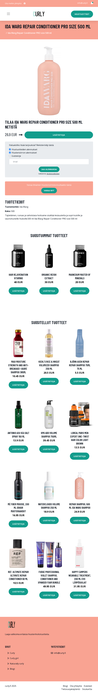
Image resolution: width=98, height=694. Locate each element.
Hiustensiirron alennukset (24, 152)
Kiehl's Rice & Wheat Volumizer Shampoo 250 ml (49, 365)
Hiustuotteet (82, 14)
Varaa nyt (49, 190)
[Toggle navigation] (8, 13)
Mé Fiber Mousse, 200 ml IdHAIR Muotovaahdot (18, 508)
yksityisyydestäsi (53, 174)
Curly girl (14, 658)
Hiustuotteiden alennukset (24, 149)
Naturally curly (17, 663)
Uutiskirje (16, 156)
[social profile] (25, 3)
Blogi (12, 668)
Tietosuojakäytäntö (70, 689)
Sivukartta (87, 689)
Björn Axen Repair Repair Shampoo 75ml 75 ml (79, 365)
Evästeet (88, 686)
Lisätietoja (59, 135)
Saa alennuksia (49, 169)
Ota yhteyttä (76, 686)
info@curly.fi (82, 3)
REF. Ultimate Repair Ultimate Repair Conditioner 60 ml (18, 575)
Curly (12, 653)
